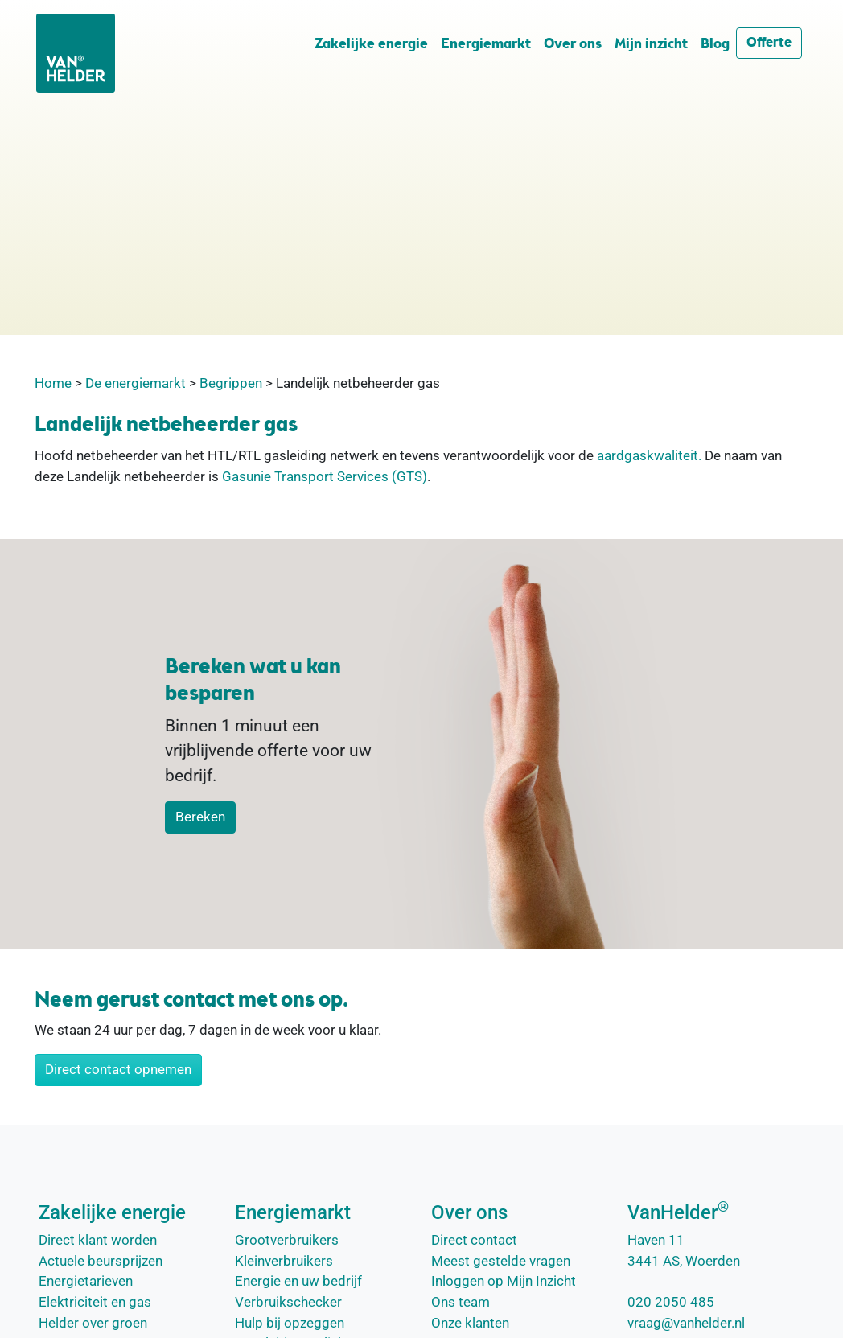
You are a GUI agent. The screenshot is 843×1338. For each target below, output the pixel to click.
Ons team (460, 1302)
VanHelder (678, 1212)
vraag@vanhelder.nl (686, 1323)
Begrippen (230, 383)
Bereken (200, 817)
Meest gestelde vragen (500, 1261)
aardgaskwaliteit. (649, 455)
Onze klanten (470, 1323)
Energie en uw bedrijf (298, 1281)
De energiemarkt (135, 383)
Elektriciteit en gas (95, 1302)
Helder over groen (93, 1323)
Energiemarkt (486, 44)
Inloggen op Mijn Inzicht (503, 1281)
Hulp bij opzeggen (289, 1323)
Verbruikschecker (288, 1302)
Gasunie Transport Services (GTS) (324, 476)
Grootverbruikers (287, 1240)
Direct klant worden (98, 1240)
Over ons (573, 44)
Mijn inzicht (651, 44)
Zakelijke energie (371, 44)
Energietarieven (86, 1281)
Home (53, 383)
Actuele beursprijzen (100, 1261)
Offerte (769, 43)
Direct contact (474, 1240)
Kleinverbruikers (284, 1261)
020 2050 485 (670, 1302)
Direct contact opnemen (118, 1069)
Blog (715, 44)
